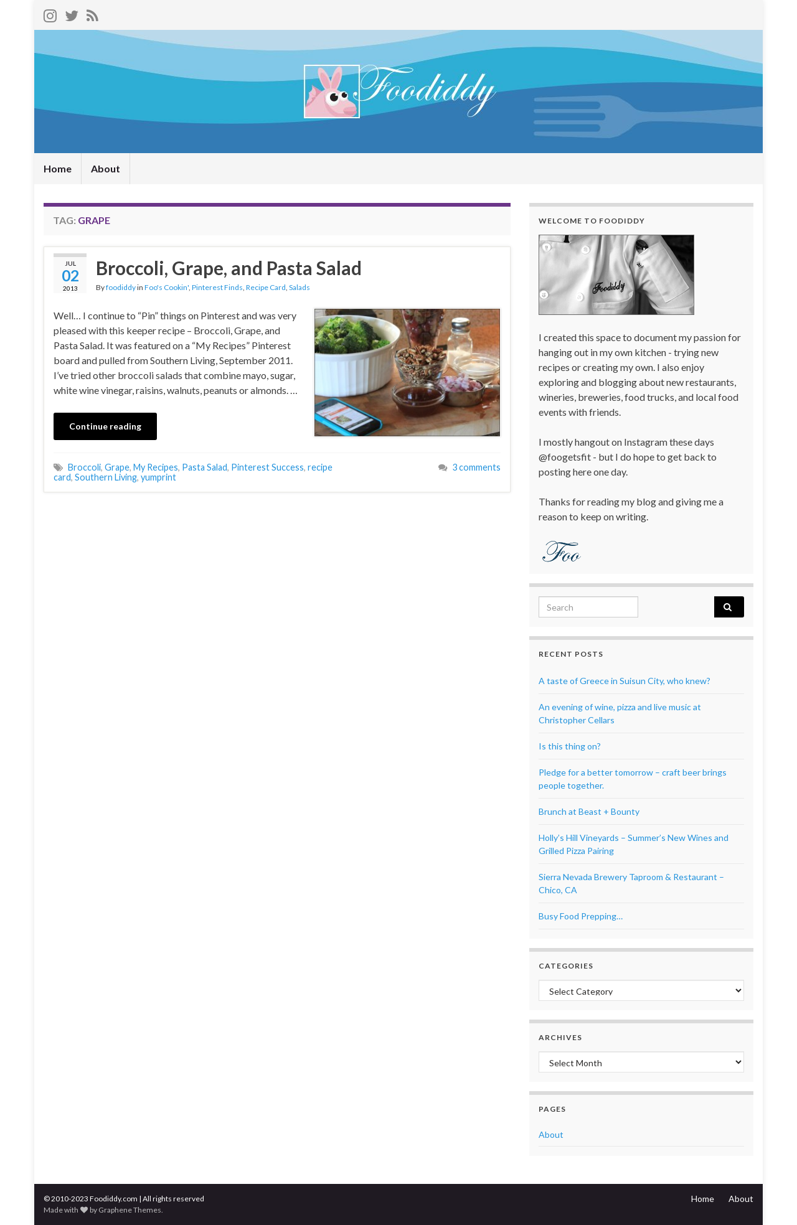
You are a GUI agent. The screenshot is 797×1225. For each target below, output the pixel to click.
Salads (299, 287)
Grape (117, 467)
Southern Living (106, 477)
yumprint (158, 477)
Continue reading (105, 426)
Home (58, 168)
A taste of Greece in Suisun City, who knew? (624, 680)
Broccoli (84, 467)
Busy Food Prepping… (581, 916)
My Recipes (155, 467)
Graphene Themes (129, 1209)
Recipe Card (266, 287)
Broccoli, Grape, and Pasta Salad (229, 267)
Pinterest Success (267, 467)
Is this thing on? (570, 746)
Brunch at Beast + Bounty (589, 811)
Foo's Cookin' (166, 287)
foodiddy (121, 287)
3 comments (476, 467)
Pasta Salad (204, 467)
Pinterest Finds (217, 287)
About (105, 168)
